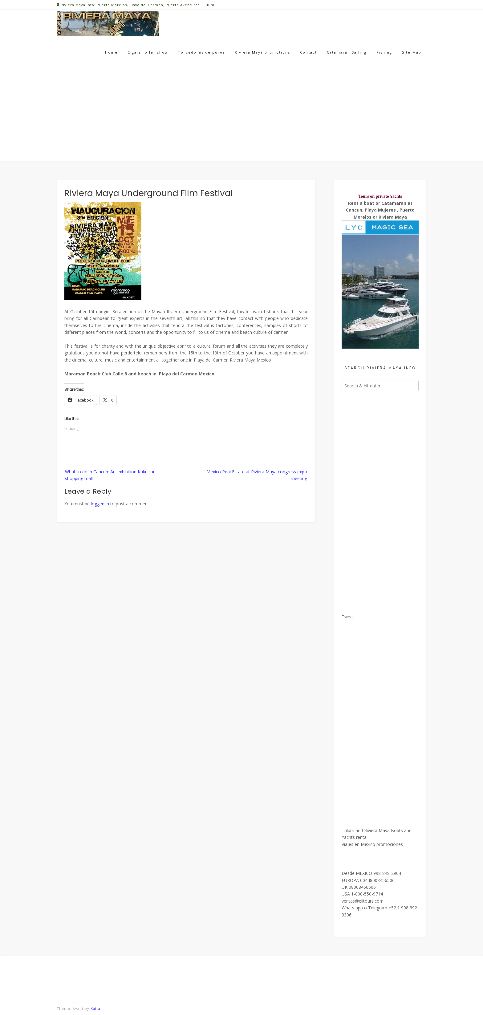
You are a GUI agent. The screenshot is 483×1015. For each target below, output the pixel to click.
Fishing (384, 52)
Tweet (348, 617)
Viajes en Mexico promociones (372, 844)
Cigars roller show (148, 52)
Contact (308, 52)
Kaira (95, 1008)
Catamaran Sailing (347, 52)
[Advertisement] (241, 115)
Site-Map (411, 52)
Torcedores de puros (201, 52)
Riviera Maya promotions (262, 52)
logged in (100, 504)
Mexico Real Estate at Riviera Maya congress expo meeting (256, 475)
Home (111, 52)
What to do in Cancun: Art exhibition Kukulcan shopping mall (110, 475)
